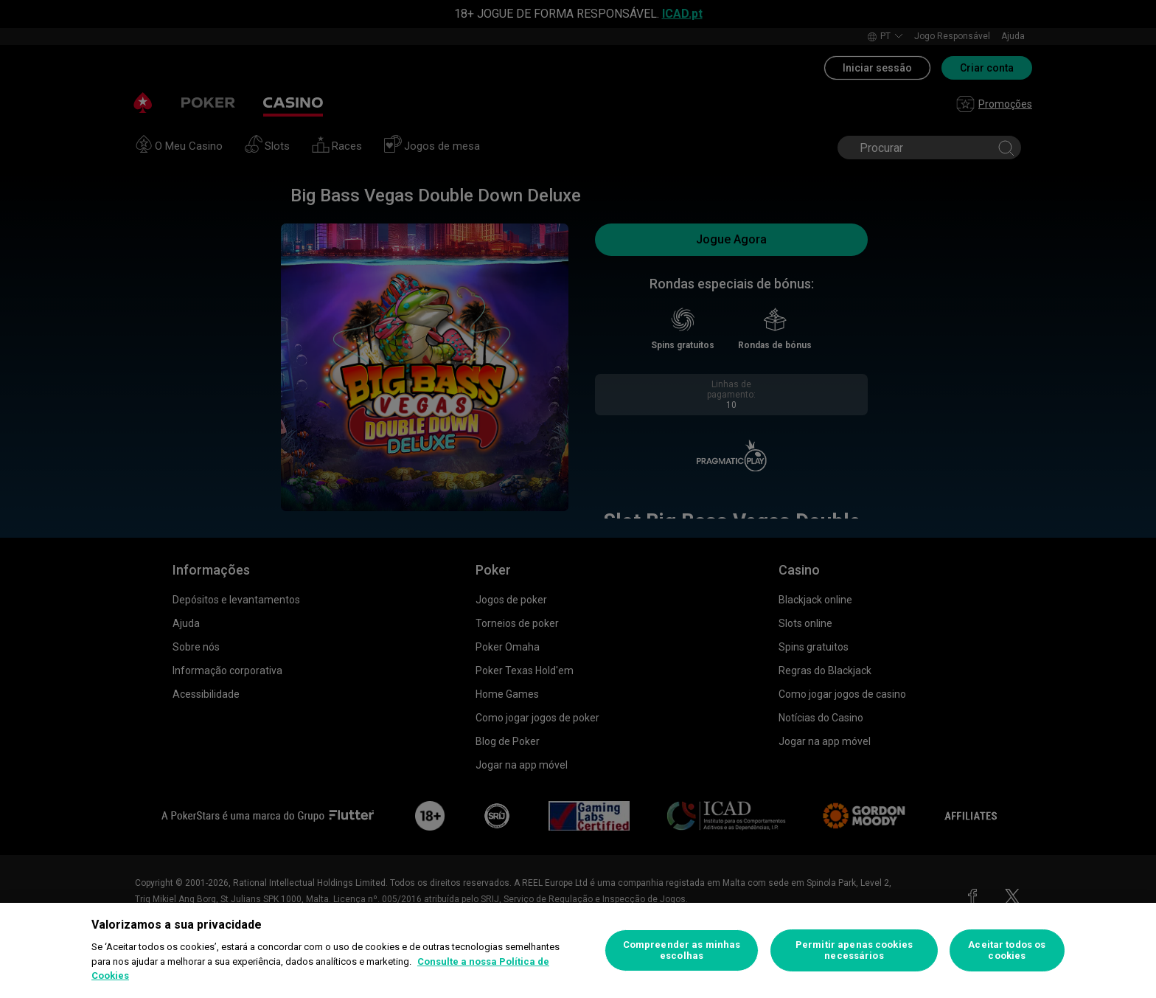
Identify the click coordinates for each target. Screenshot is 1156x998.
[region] (578, 950)
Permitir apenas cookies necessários (854, 950)
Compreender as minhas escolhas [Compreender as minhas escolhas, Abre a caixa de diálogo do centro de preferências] (682, 950)
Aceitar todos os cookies (1006, 950)
